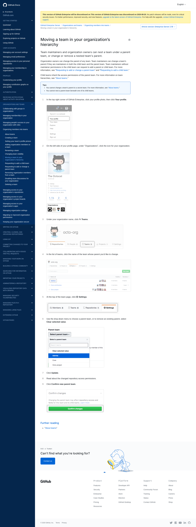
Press (170, 498)
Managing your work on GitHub (13, 260)
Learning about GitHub (12, 29)
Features (97, 485)
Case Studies (99, 498)
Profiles (6, 76)
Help (145, 485)
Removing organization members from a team (18, 174)
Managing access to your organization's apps (12, 205)
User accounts (9, 48)
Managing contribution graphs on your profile (15, 85)
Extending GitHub (10, 315)
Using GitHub (8, 43)
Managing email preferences (14, 57)
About (170, 485)
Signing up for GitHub (11, 34)
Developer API (124, 485)
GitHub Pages (8, 320)
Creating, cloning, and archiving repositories (13, 233)
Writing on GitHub (10, 227)
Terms (58, 523)
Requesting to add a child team (17, 163)
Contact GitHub (150, 502)
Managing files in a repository (11, 304)
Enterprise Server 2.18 (158, 26)
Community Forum (151, 490)
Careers (171, 494)
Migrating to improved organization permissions (16, 216)
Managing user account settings (15, 52)
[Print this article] (129, 40)
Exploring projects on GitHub (14, 38)
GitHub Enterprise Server (50, 25)
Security (97, 490)
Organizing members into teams (15, 129)
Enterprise (98, 494)
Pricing (96, 502)
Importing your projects (14, 278)
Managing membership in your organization (14, 117)
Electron (121, 498)
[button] (181, 4)
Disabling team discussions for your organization (17, 179)
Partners (121, 490)
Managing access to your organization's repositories (13, 191)
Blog (170, 490)
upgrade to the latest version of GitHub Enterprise (122, 17)
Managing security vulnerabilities (11, 297)
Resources (98, 506)
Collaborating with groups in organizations (14, 110)
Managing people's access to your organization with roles (16, 123)
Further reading (49, 422)
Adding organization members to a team (17, 146)
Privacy (64, 523)
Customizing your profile (12, 80)
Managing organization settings (15, 210)
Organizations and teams (13, 104)
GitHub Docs (14, 5)
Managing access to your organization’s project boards (14, 198)
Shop (170, 502)
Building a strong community (15, 266)
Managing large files (12, 310)
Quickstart (7, 25)
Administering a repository (14, 283)
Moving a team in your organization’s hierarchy (14, 158)
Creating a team (11, 138)
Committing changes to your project (15, 245)
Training (147, 494)
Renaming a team (12, 150)
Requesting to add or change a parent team (17, 168)
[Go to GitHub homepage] (45, 480)
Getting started (10, 21)
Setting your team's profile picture (18, 141)
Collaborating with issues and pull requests (14, 253)
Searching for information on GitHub (14, 272)
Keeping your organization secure (16, 222)
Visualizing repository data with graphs (15, 289)
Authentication (9, 92)
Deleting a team (11, 184)
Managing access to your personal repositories (16, 62)
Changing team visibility (14, 154)
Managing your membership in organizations (14, 69)
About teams (10, 134)
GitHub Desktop (124, 502)
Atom (120, 494)
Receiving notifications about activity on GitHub (13, 98)
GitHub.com (8, 15)
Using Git (7, 239)
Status (146, 498)
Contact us (48, 461)
